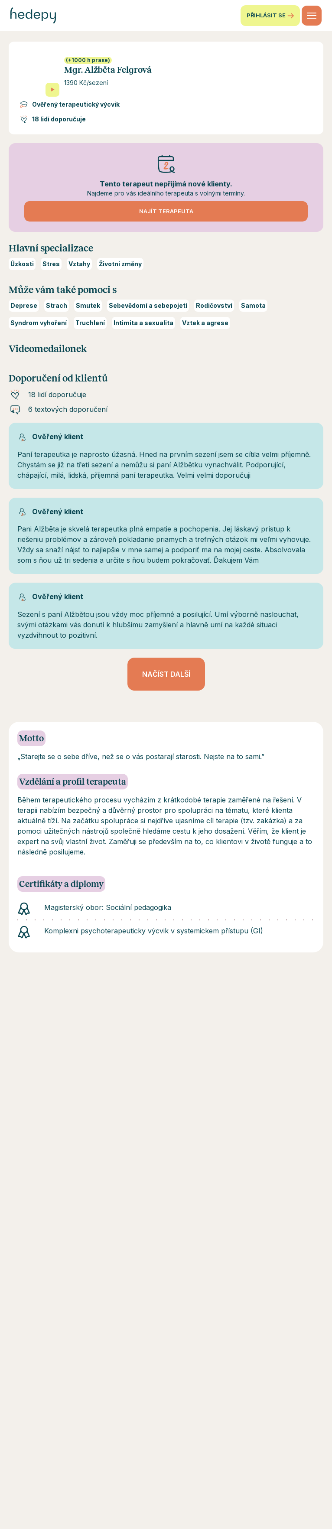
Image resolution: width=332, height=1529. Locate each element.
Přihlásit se (270, 15)
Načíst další (166, 674)
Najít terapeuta (166, 211)
